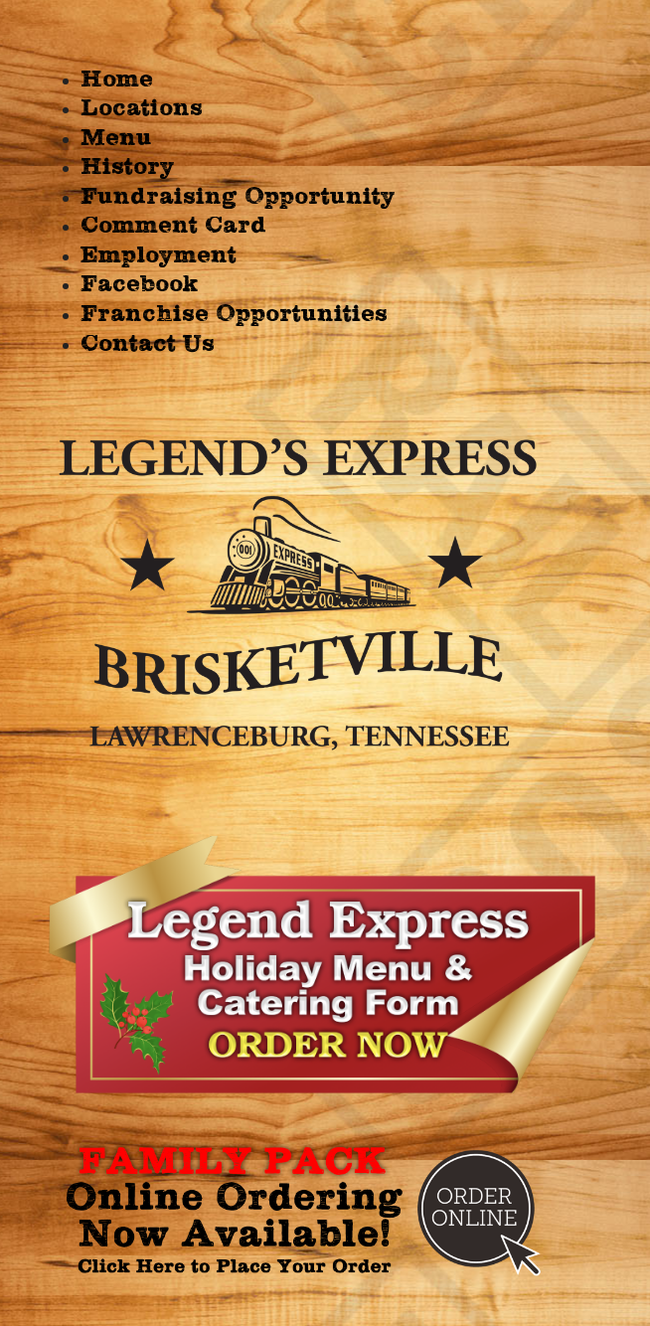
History (128, 167)
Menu (116, 138)
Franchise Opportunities (234, 314)
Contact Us (148, 344)
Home (117, 79)
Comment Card (173, 226)
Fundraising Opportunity (238, 197)
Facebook (140, 284)
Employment (159, 255)
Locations (142, 108)
